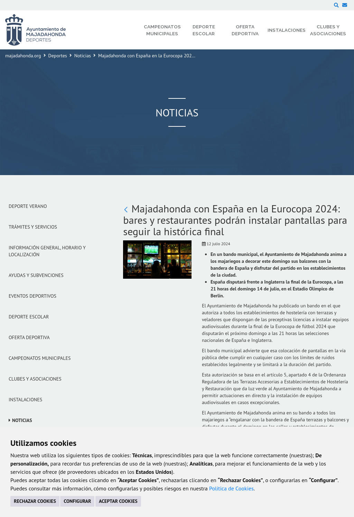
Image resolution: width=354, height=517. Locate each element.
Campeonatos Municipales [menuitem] (162, 30)
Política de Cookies (231, 488)
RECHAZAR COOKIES (35, 501)
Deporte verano (28, 206)
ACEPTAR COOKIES (118, 501)
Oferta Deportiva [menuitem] (245, 30)
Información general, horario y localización (47, 251)
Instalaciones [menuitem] (287, 30)
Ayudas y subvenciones (36, 275)
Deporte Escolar (29, 317)
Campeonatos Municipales (40, 358)
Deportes (57, 55)
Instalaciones (25, 399)
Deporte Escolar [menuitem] (204, 30)
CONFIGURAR (77, 501)
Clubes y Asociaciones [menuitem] (328, 30)
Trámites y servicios (33, 227)
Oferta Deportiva (29, 337)
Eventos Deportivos (32, 296)
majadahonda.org (23, 55)
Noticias (82, 55)
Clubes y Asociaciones (35, 379)
